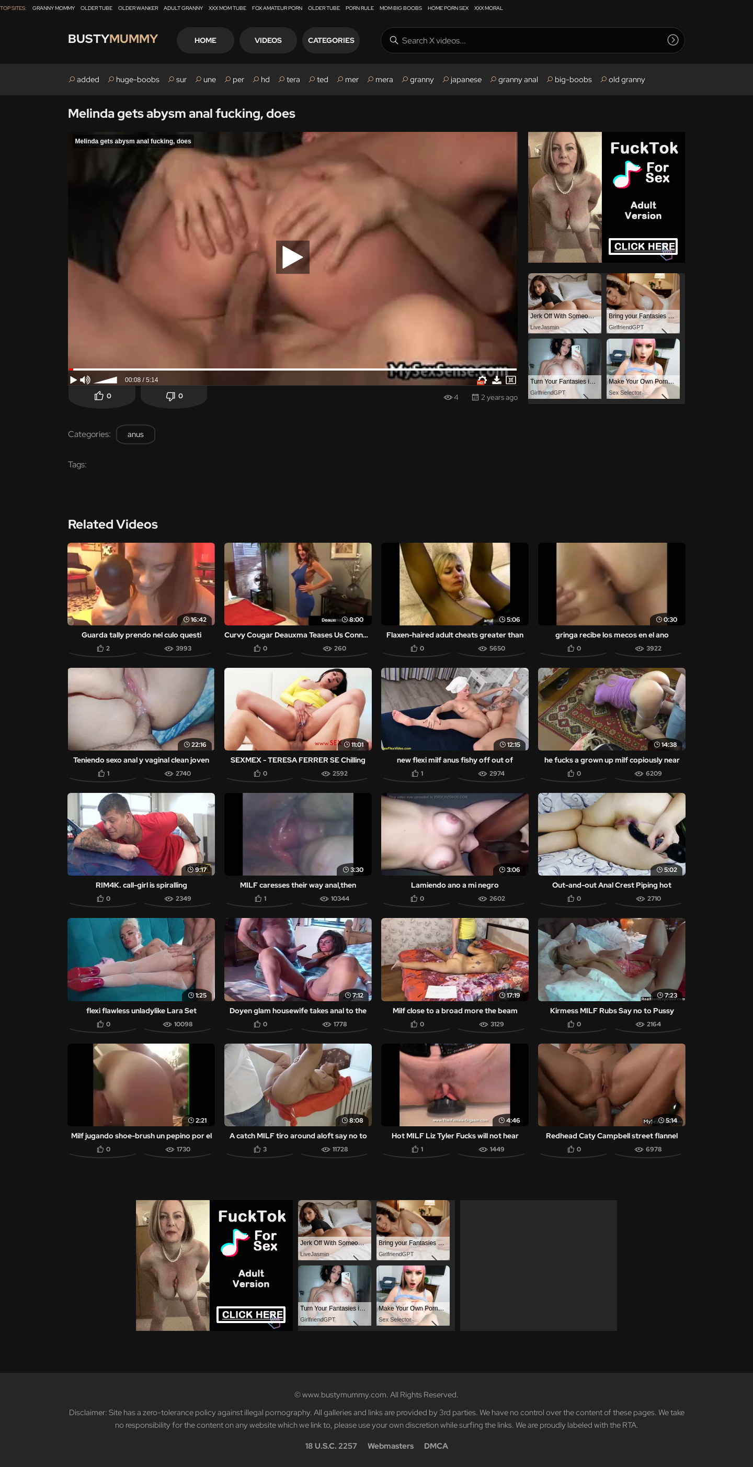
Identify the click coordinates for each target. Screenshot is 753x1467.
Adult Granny (183, 8)
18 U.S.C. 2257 (331, 1444)
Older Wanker (138, 8)
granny (422, 79)
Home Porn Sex (448, 8)
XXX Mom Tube (227, 8)
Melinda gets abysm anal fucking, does (181, 113)
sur (181, 79)
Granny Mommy (53, 8)
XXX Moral (488, 8)
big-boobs (573, 79)
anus (136, 434)
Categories (337, 40)
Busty (115, 40)
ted (322, 79)
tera (293, 79)
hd (265, 79)
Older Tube (96, 8)
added (88, 79)
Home (211, 40)
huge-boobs (137, 79)
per (238, 79)
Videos (274, 40)
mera (384, 79)
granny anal (518, 79)
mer (352, 79)
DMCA (436, 1444)
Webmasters (391, 1444)
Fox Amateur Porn (277, 8)
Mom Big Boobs (401, 8)
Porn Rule (360, 8)
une (209, 79)
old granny (627, 79)
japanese (466, 79)
